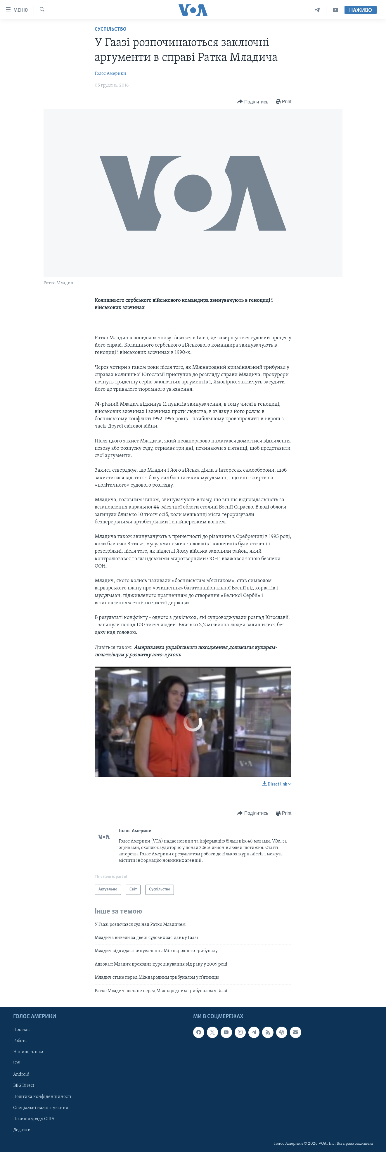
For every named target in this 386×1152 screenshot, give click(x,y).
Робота (20, 1041)
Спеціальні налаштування (40, 1108)
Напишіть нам (28, 1052)
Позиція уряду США (33, 1119)
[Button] (252, 102)
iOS (16, 1063)
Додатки (22, 1130)
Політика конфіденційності (42, 1096)
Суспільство (111, 29)
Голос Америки (110, 73)
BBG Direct (23, 1085)
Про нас (21, 1030)
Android (21, 1074)
